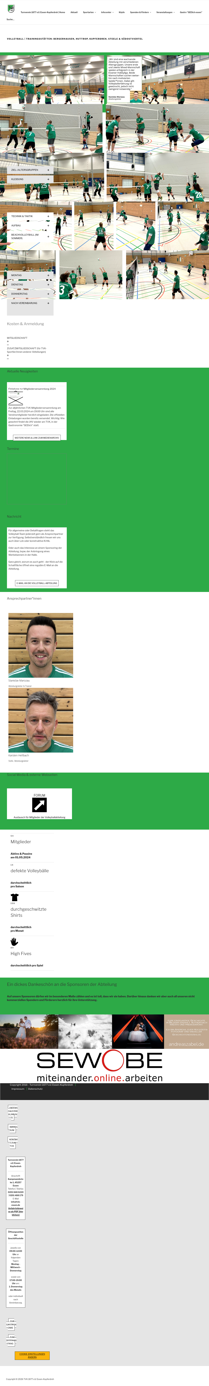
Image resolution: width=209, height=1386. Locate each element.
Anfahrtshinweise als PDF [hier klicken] (15, 1211)
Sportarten (89, 12)
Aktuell (74, 12)
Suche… (10, 19)
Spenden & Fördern (141, 12)
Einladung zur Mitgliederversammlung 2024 (32, 389)
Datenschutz (35, 1088)
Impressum (17, 1088)
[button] (30, 170)
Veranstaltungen (165, 12)
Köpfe (122, 12)
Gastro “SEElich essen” (191, 12)
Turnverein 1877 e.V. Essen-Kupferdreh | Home (43, 12)
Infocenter (107, 12)
